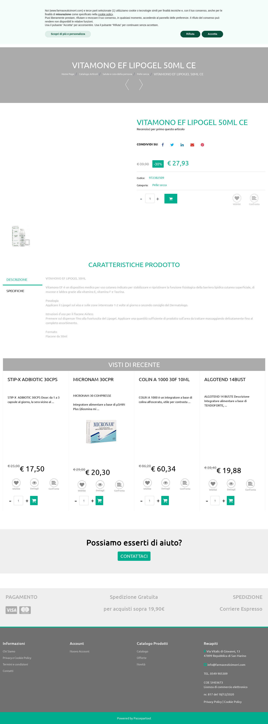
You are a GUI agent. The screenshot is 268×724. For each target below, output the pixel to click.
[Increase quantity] (158, 199)
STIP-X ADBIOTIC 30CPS (32, 379)
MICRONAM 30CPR (93, 379)
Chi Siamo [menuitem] (9, 651)
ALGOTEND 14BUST (225, 379)
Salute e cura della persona (117, 73)
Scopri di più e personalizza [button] (68, 713)
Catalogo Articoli (88, 73)
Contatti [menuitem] (8, 670)
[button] (36, 18)
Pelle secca (143, 73)
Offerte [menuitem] (141, 657)
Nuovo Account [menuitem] (79, 651)
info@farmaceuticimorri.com (226, 664)
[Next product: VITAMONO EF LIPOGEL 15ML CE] (141, 84)
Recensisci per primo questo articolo (160, 129)
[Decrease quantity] (141, 199)
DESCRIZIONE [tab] (16, 279)
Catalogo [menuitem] (142, 651)
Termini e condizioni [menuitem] (15, 664)
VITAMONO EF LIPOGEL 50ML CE (178, 74)
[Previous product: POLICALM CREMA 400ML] (127, 84)
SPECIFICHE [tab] (15, 291)
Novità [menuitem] (141, 664)
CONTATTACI (134, 556)
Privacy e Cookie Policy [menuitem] (17, 657)
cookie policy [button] (105, 694)
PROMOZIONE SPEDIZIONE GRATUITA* (226, 27)
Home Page (68, 73)
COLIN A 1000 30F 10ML (164, 379)
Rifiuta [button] (190, 713)
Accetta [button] (212, 713)
